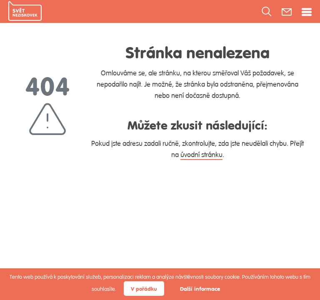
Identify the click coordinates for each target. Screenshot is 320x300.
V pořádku (144, 288)
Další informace (200, 288)
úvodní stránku (201, 154)
